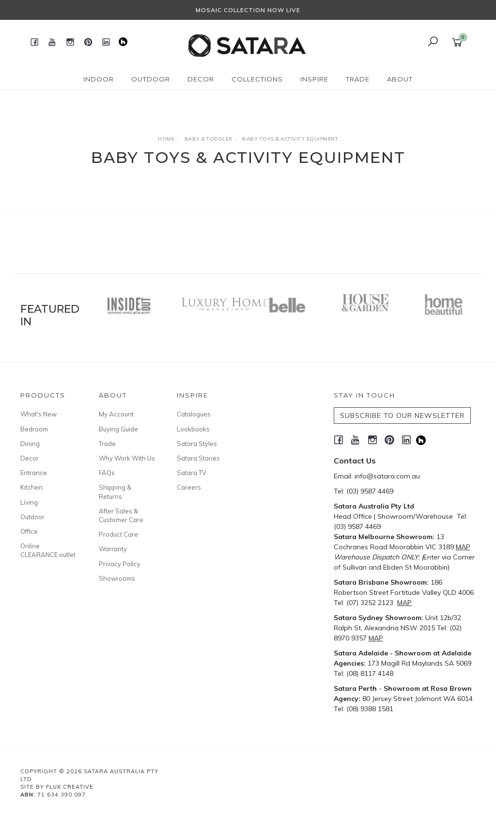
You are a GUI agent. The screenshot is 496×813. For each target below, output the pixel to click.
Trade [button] (358, 79)
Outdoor (32, 517)
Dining (30, 443)
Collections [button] (257, 79)
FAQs (107, 473)
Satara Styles (197, 443)
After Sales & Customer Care (121, 515)
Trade (107, 443)
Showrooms (117, 578)
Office (29, 531)
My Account (116, 414)
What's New (38, 414)
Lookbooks (193, 429)
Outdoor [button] (150, 79)
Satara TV (191, 473)
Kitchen (31, 487)
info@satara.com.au (387, 476)
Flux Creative (69, 786)
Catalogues (194, 414)
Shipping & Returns (115, 491)
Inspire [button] (314, 79)
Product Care (118, 534)
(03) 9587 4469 (369, 491)
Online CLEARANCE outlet (48, 550)
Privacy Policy (119, 564)
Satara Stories (198, 458)
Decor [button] (200, 79)
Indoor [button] (98, 79)
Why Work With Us (127, 458)
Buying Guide (118, 429)
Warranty (113, 549)
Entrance (33, 473)
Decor (29, 458)
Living (29, 502)
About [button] (400, 79)
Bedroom (34, 429)
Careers (189, 487)
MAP (463, 546)
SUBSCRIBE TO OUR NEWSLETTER (402, 415)
